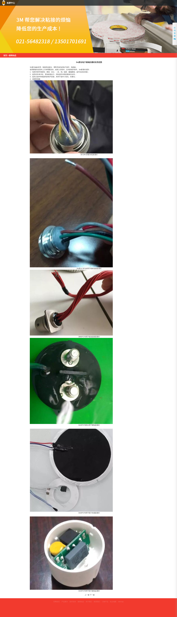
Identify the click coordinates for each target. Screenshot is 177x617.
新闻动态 (136, 3)
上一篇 (87, 595)
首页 (95, 3)
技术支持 (121, 3)
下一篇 (92, 595)
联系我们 (166, 3)
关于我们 (151, 3)
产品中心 (107, 3)
